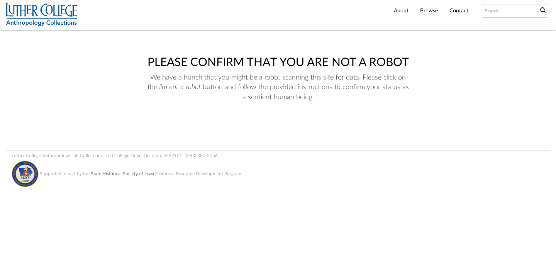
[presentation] (267, 127)
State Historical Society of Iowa (122, 173)
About (401, 11)
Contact (458, 11)
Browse (429, 11)
